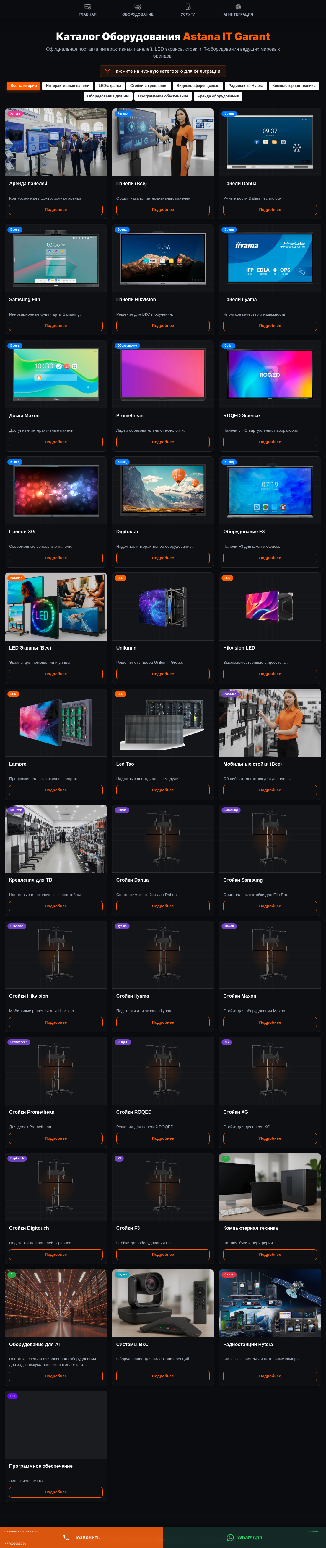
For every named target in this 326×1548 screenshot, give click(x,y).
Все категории (48, 86)
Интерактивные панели (93, 86)
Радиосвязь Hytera (273, 86)
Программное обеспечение (189, 96)
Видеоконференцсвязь (225, 86)
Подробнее (56, 210)
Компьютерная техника (81, 96)
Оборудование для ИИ (134, 96)
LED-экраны (135, 86)
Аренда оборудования (245, 96)
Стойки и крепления (175, 86)
